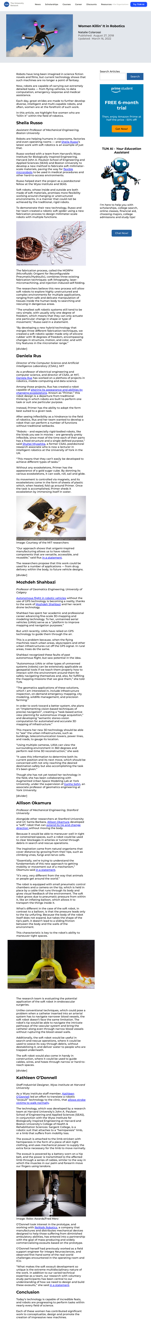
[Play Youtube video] (51, 964)
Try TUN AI (138, 4)
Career (78, 4)
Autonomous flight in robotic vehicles (41, 598)
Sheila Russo (69, 141)
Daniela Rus (24, 377)
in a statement (52, 557)
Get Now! (121, 128)
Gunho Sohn (72, 784)
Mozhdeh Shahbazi (48, 604)
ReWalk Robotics (46, 1227)
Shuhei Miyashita (33, 443)
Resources (107, 4)
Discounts (91, 4)
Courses (67, 4)
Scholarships (51, 4)
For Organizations (120, 4)
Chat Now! (121, 233)
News (38, 4)
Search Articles (110, 71)
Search (135, 76)
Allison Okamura (58, 821)
